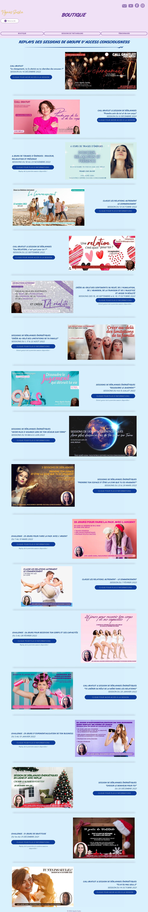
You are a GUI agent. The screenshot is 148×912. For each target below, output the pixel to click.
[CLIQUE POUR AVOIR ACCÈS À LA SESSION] (31, 77)
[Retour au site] (10, 21)
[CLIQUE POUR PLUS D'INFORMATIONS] (33, 167)
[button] (72, 33)
